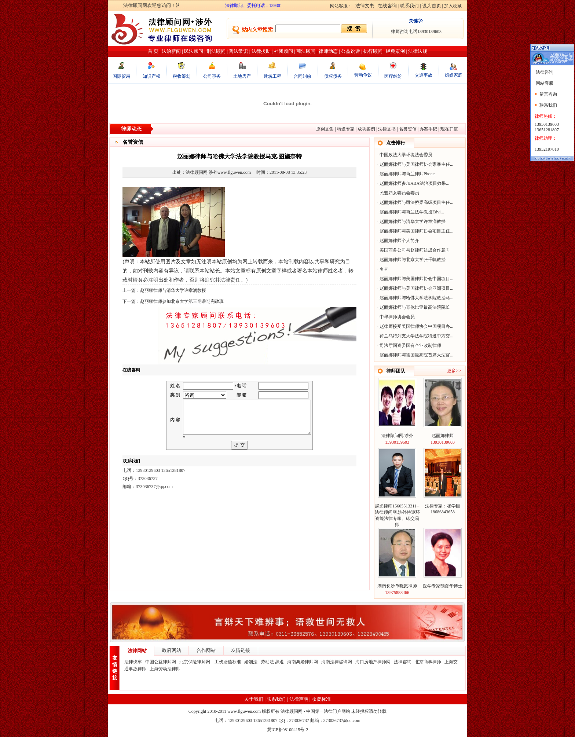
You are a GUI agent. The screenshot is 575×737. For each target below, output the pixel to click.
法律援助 (261, 51)
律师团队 (395, 371)
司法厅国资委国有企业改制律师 (410, 345)
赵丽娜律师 (443, 435)
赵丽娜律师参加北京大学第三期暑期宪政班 (182, 301)
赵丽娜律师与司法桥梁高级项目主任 (415, 202)
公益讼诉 (350, 51)
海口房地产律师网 (373, 661)
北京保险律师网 (195, 661)
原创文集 (325, 129)
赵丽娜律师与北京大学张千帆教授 (413, 259)
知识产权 (151, 76)
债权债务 (333, 76)
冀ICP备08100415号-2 (287, 729)
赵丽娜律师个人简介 (399, 240)
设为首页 (431, 5)
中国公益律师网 (160, 661)
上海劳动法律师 (165, 668)
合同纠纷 (302, 76)
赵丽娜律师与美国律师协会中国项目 (415, 278)
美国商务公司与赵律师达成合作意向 (415, 250)
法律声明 (298, 699)
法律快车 (133, 661)
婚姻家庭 (453, 75)
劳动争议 (363, 75)
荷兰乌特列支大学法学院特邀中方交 (415, 335)
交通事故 (423, 75)
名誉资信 (408, 129)
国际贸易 (121, 76)
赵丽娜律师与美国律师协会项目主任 (415, 231)
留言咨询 (548, 94)
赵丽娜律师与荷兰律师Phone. (408, 173)
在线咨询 (387, 5)
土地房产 (242, 76)
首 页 (153, 51)
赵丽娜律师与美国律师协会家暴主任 (415, 164)
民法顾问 (193, 51)
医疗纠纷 (393, 76)
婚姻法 (250, 661)
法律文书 (364, 5)
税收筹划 (181, 76)
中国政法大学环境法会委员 (406, 154)
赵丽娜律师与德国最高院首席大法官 (415, 355)
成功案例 (366, 129)
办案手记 (428, 129)
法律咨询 (402, 661)
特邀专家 (346, 129)
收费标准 (321, 699)
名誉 (384, 269)
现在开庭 (449, 129)
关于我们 (253, 699)
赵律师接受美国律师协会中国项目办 (415, 326)
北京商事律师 (428, 661)
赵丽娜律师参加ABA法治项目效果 (413, 183)
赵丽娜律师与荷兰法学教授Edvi (410, 211)
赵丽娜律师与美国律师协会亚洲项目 (415, 288)
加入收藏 (453, 5)
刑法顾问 (216, 51)
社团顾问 (283, 51)
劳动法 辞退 (272, 661)
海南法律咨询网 (336, 661)
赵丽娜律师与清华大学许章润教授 (173, 290)
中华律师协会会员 (397, 316)
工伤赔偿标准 (228, 661)
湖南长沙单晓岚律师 (397, 585)
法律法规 (417, 51)
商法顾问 (305, 51)
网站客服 (544, 83)
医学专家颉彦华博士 (442, 585)
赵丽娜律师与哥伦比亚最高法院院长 (415, 307)
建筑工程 (272, 76)
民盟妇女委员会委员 (399, 192)
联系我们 (409, 5)
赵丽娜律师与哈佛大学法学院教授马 (415, 297)
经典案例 (395, 51)
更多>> (454, 370)
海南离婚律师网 (302, 661)
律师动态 (328, 51)
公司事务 (212, 76)
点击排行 (395, 143)
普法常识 (238, 51)
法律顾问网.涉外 (397, 435)
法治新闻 (171, 51)
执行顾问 (372, 51)
